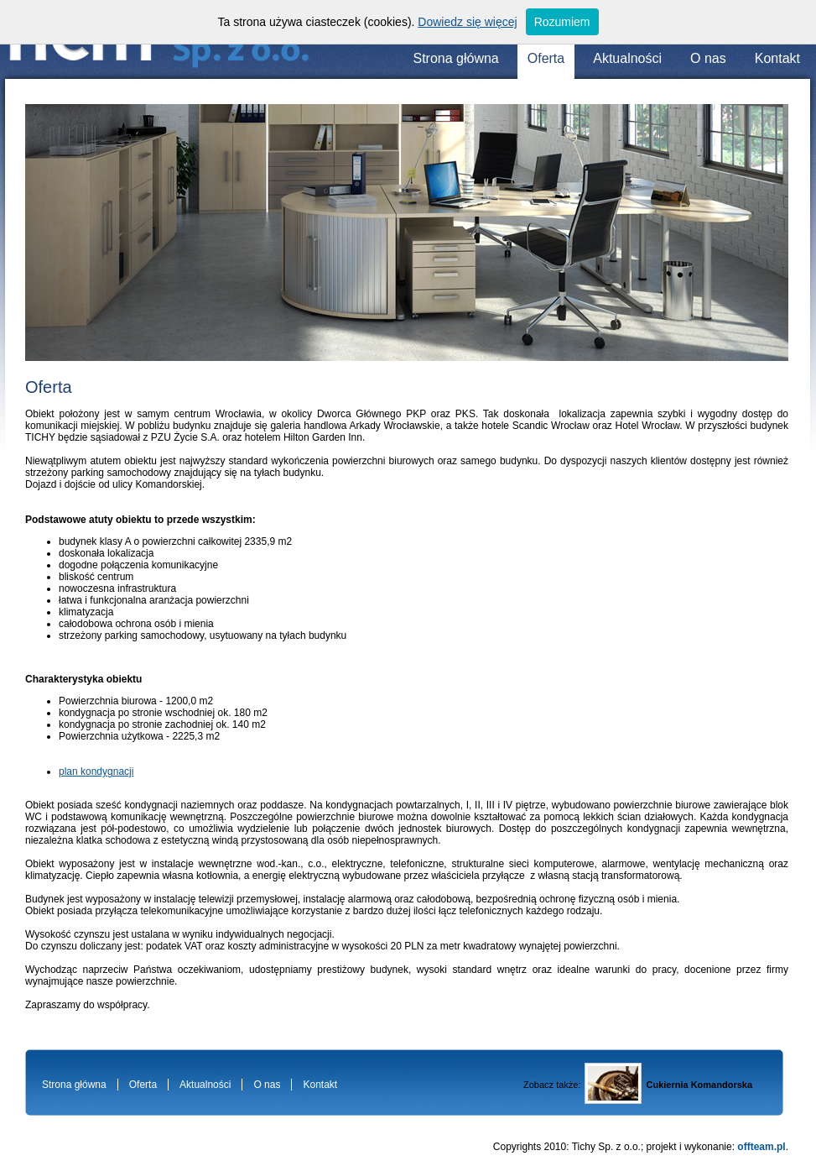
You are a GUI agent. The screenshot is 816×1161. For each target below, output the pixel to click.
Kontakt (777, 58)
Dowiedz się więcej (467, 22)
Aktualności (627, 58)
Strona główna (455, 58)
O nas (708, 58)
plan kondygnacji (96, 771)
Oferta (546, 58)
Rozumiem (562, 22)
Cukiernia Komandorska (699, 1085)
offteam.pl (761, 1147)
